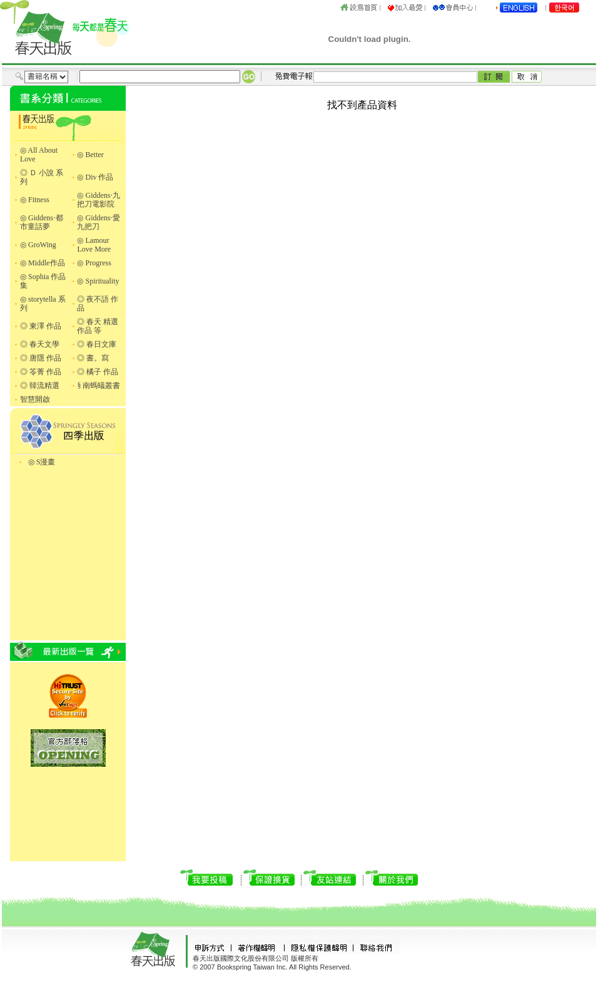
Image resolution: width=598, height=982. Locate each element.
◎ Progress (94, 262)
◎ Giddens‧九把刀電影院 (98, 199)
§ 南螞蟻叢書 (98, 385)
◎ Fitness (34, 199)
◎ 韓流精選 (39, 385)
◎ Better (90, 154)
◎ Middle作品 (42, 262)
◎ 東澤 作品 (40, 326)
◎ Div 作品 (95, 177)
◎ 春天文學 (39, 344)
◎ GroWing (38, 244)
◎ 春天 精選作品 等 (97, 326)
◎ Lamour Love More (94, 244)
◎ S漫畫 (42, 462)
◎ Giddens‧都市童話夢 (41, 222)
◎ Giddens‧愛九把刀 (98, 222)
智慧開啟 (35, 399)
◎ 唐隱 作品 (40, 358)
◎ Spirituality (98, 281)
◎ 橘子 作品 (97, 371)
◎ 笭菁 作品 (40, 371)
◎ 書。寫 (93, 358)
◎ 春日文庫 (96, 344)
